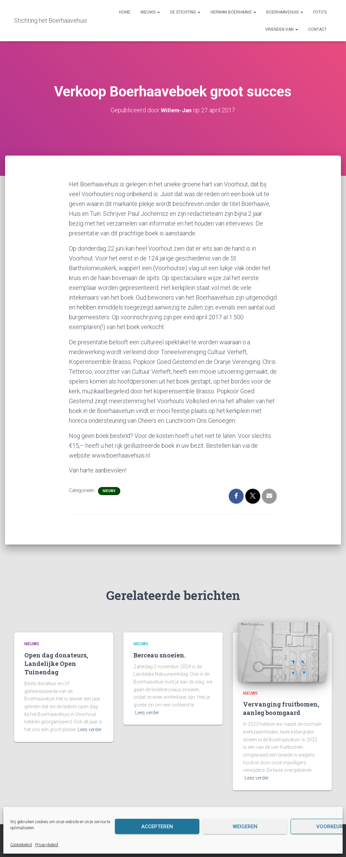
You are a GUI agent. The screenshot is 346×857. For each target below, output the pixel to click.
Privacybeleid (46, 844)
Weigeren (245, 827)
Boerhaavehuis (284, 12)
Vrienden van (281, 29)
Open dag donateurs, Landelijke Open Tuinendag (56, 663)
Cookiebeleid (21, 844)
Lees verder (90, 729)
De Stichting (185, 12)
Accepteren (157, 827)
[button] (158, 12)
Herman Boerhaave (233, 12)
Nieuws (150, 12)
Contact (317, 29)
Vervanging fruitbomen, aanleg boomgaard (281, 708)
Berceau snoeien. (159, 655)
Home (124, 12)
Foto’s (320, 12)
